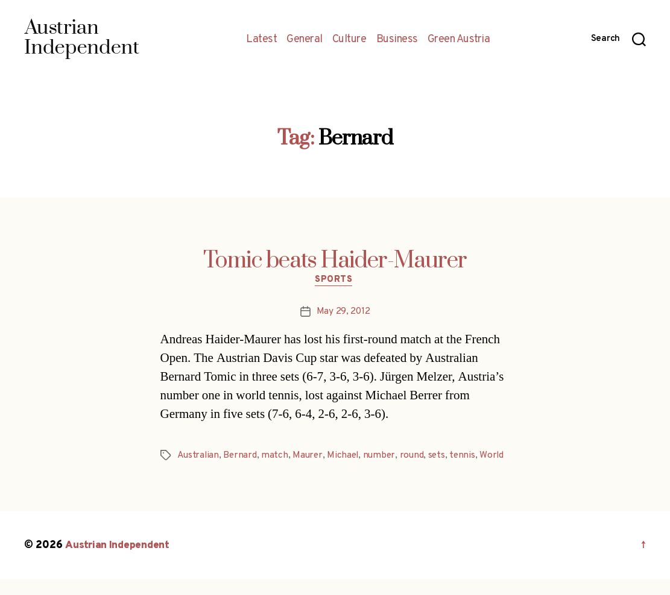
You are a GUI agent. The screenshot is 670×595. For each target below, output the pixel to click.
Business (397, 39)
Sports (335, 281)
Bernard (241, 457)
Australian (198, 457)
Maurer (309, 457)
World (189, 472)
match (276, 457)
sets (442, 457)
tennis (469, 457)
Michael (346, 457)
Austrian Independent (119, 561)
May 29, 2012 (343, 313)
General (304, 39)
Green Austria (459, 39)
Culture (349, 39)
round (417, 457)
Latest (261, 39)
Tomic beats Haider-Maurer (335, 260)
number (383, 457)
